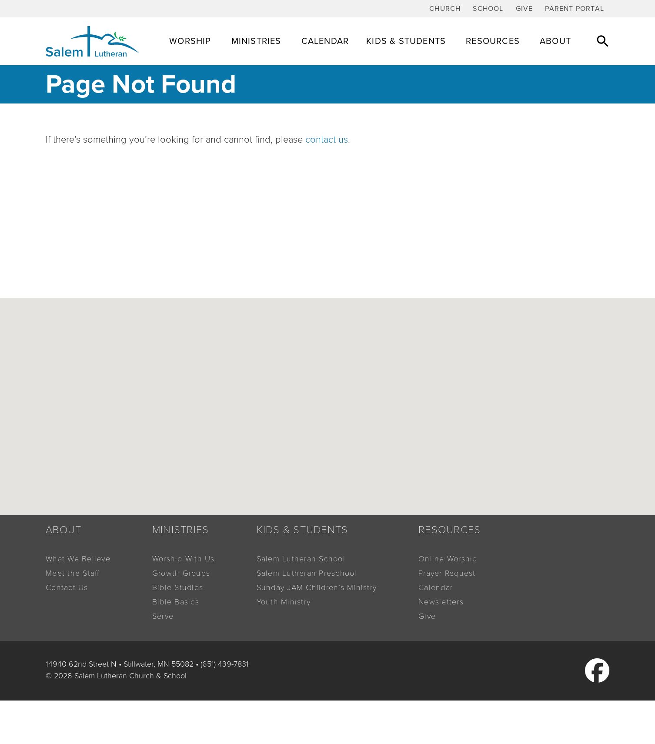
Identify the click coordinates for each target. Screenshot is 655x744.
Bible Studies (177, 587)
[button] (602, 40)
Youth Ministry (284, 602)
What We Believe (78, 559)
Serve (163, 616)
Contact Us (67, 587)
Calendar (325, 41)
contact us (326, 139)
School (488, 8)
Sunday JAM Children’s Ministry (317, 587)
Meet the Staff (73, 573)
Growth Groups (181, 573)
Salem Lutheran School (301, 559)
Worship (191, 41)
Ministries (257, 41)
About (557, 41)
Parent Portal (574, 8)
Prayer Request (447, 573)
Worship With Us (183, 559)
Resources (494, 41)
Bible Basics (175, 602)
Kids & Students (407, 41)
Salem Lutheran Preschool (307, 573)
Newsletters (441, 602)
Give (524, 8)
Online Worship (448, 559)
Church (445, 8)
